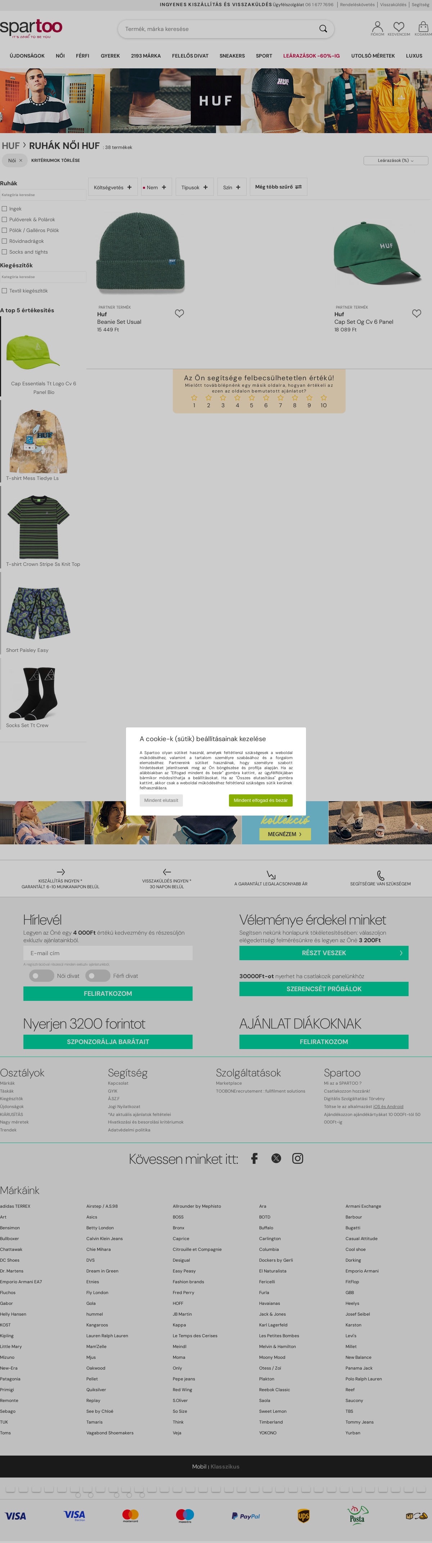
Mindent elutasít (161, 800)
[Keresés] (323, 29)
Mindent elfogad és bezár (261, 800)
